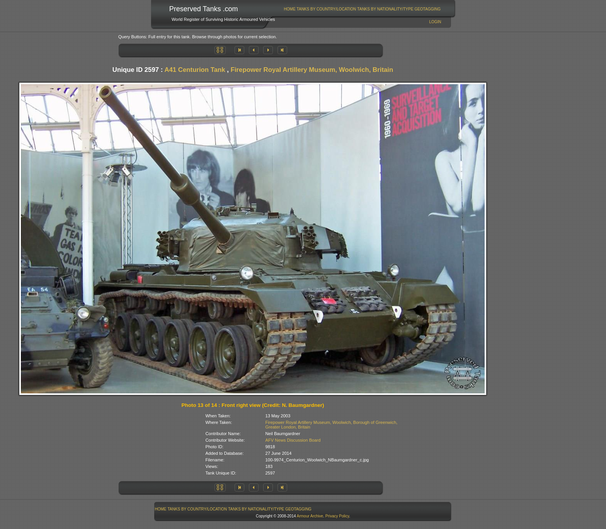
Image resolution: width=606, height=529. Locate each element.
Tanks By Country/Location (326, 9)
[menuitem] (289, 9)
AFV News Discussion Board (293, 440)
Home (290, 9)
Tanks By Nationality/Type (385, 9)
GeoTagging (427, 9)
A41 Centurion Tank (194, 69)
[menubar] (362, 9)
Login (435, 22)
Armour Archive (310, 516)
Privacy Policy (337, 516)
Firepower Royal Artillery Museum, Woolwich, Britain (312, 69)
